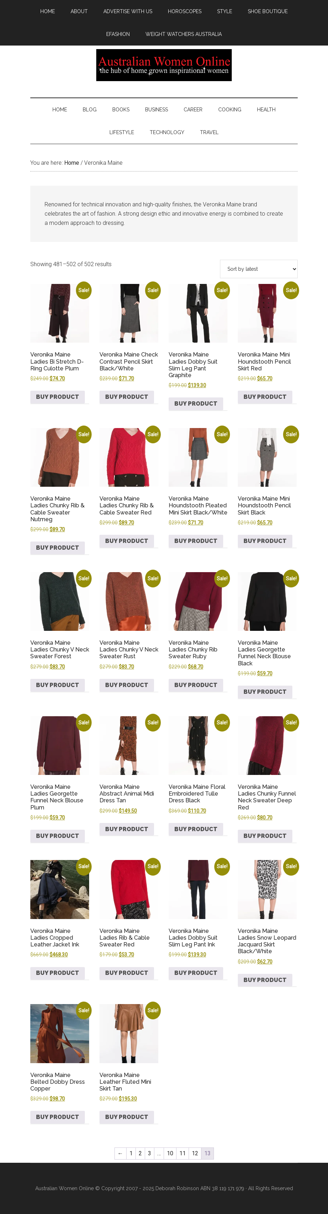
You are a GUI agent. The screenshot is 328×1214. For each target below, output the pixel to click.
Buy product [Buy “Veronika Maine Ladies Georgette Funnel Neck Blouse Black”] (265, 691)
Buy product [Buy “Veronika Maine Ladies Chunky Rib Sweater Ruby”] (195, 685)
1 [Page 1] (131, 1153)
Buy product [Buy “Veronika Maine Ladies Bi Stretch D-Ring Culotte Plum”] (57, 397)
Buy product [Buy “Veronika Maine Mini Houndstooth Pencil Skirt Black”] (265, 541)
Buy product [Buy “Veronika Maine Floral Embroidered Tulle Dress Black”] (195, 829)
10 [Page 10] (170, 1153)
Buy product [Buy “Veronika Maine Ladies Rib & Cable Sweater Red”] (126, 973)
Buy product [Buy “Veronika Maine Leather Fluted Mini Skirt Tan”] (126, 1117)
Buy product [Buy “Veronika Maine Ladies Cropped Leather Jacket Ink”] (57, 973)
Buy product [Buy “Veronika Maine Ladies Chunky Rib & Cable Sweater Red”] (126, 541)
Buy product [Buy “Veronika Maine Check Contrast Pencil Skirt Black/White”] (126, 397)
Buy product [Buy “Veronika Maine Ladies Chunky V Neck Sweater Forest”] (57, 685)
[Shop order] (259, 269)
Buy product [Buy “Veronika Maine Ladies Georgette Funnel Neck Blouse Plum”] (57, 836)
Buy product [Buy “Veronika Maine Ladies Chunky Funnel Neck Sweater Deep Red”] (265, 836)
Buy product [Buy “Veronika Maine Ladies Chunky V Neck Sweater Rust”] (126, 685)
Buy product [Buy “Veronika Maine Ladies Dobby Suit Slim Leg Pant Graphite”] (195, 403)
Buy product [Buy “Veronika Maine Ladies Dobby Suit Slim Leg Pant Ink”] (195, 973)
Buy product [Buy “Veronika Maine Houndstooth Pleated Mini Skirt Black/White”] (195, 541)
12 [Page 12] (195, 1153)
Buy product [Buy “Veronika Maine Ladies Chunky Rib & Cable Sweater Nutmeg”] (57, 547)
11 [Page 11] (182, 1153)
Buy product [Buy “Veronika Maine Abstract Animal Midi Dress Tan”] (126, 829)
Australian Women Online (164, 65)
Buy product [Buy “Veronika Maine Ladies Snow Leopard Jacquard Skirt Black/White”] (265, 980)
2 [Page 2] (140, 1153)
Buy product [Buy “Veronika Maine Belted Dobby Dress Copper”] (57, 1117)
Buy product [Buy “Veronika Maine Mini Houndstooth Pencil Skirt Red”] (265, 397)
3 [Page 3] (149, 1153)
